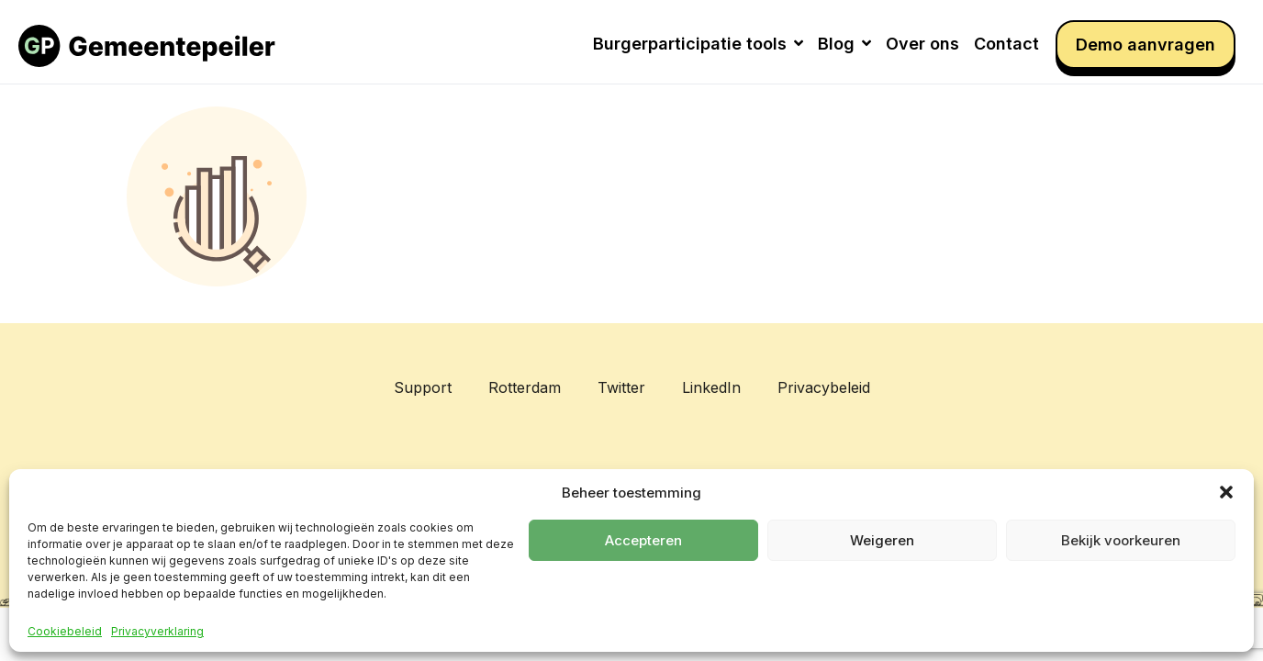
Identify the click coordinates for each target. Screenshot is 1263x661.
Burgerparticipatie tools (698, 43)
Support (423, 387)
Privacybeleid (823, 387)
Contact (1006, 43)
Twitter (621, 387)
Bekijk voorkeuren (1120, 540)
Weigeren (882, 540)
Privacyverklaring (157, 631)
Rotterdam (524, 387)
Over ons (922, 43)
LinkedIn (711, 387)
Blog (844, 43)
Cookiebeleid (65, 631)
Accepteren (643, 540)
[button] (1226, 492)
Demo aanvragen (1145, 44)
